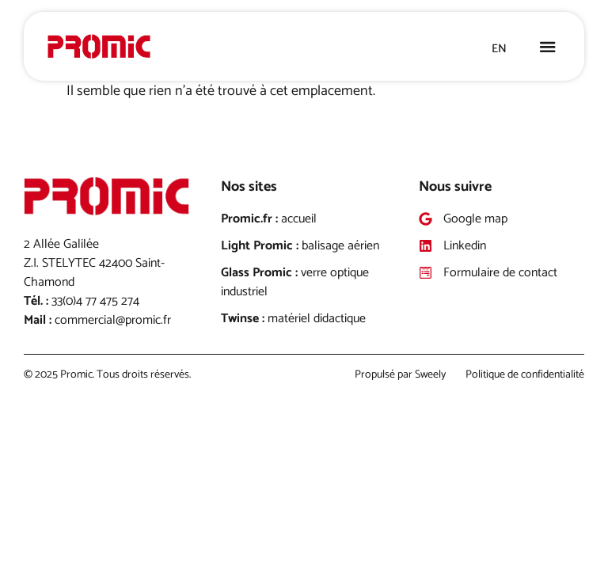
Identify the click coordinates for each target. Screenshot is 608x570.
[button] (547, 46)
